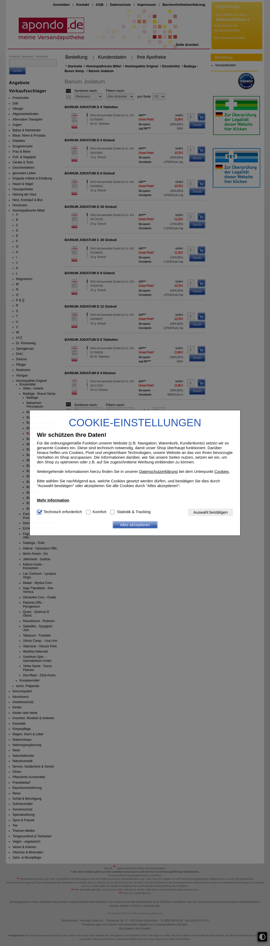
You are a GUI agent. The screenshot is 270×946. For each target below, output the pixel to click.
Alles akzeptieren (135, 525)
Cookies (221, 471)
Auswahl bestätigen (210, 512)
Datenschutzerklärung (158, 471)
